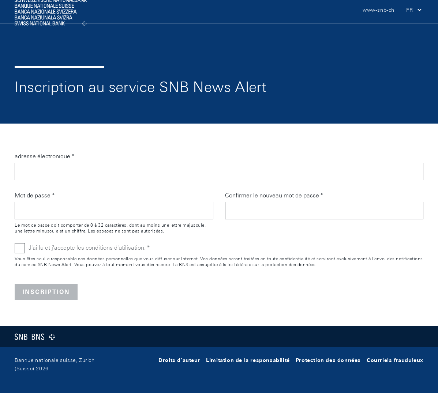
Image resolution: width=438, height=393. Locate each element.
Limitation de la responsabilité (248, 360)
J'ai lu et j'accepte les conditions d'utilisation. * (89, 247)
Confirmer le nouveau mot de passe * (274, 195)
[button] (414, 22)
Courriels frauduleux (395, 360)
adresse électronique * (44, 156)
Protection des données (328, 360)
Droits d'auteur (179, 360)
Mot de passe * (35, 195)
